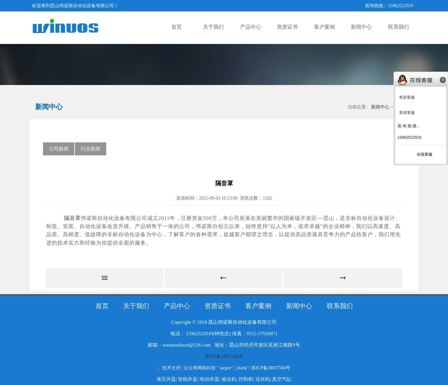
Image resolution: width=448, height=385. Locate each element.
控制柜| (246, 379)
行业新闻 (90, 148)
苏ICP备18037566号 (224, 356)
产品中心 (250, 27)
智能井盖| (189, 379)
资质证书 (287, 27)
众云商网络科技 (200, 367)
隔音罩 (72, 218)
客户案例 (324, 27)
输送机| (230, 379)
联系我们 (398, 27)
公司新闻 (58, 148)
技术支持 (171, 367)
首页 (176, 27)
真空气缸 (282, 379)
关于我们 (213, 27)
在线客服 (424, 154)
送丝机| (263, 379)
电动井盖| (211, 379)
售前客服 (407, 97)
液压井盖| (167, 379)
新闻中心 (361, 27)
